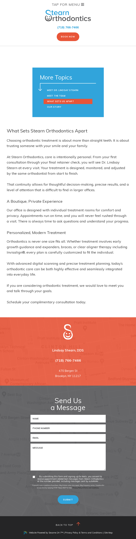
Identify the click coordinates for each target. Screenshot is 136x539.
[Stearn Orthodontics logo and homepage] (68, 332)
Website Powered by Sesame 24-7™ (43, 532)
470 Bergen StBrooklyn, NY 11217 (68, 373)
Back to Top (68, 524)
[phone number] (68, 428)
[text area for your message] (68, 457)
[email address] (68, 438)
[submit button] (68, 499)
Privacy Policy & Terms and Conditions (83, 532)
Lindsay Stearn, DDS (68, 350)
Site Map (108, 532)
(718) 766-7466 (68, 27)
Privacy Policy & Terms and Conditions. (86, 488)
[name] (68, 418)
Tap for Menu (68, 4)
